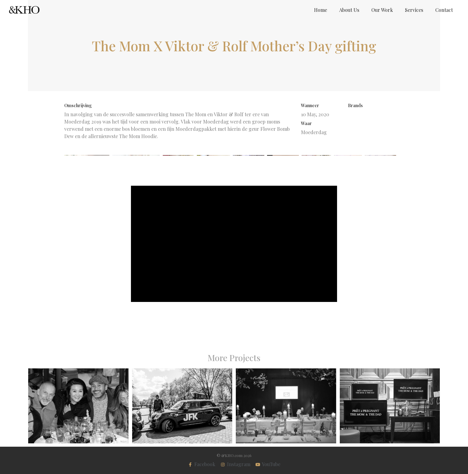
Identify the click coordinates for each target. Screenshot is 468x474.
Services (414, 10)
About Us (349, 10)
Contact (444, 10)
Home (320, 10)
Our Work (382, 10)
